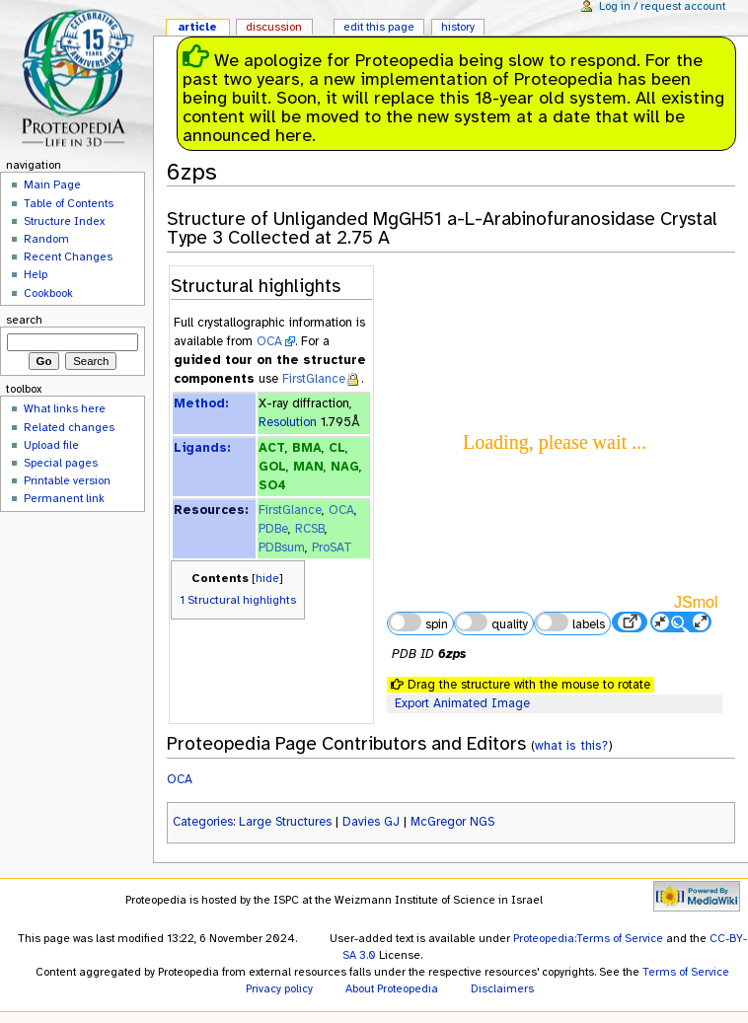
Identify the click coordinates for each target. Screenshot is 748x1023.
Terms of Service (685, 972)
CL (337, 448)
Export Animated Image (462, 703)
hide (267, 578)
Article (197, 27)
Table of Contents (68, 203)
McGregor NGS (452, 822)
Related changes (69, 427)
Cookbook (48, 293)
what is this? (571, 745)
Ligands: (202, 448)
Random (46, 239)
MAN (308, 467)
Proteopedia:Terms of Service (588, 938)
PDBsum (282, 547)
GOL (272, 467)
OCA (269, 341)
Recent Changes (68, 256)
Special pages (61, 463)
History (458, 27)
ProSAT (332, 547)
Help (35, 274)
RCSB (310, 529)
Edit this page (378, 27)
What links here (65, 408)
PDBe (273, 529)
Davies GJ (371, 822)
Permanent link (64, 498)
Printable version (67, 480)
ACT (272, 448)
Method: (201, 403)
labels (569, 622)
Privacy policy (279, 988)
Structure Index (64, 221)
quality (491, 622)
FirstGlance (313, 379)
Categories (203, 822)
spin (417, 622)
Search (24, 320)
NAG (345, 467)
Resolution (288, 422)
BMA (307, 448)
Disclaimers (502, 988)
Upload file (51, 445)
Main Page (52, 184)
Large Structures (285, 822)
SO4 (272, 485)
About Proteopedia (391, 988)
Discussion (274, 27)
